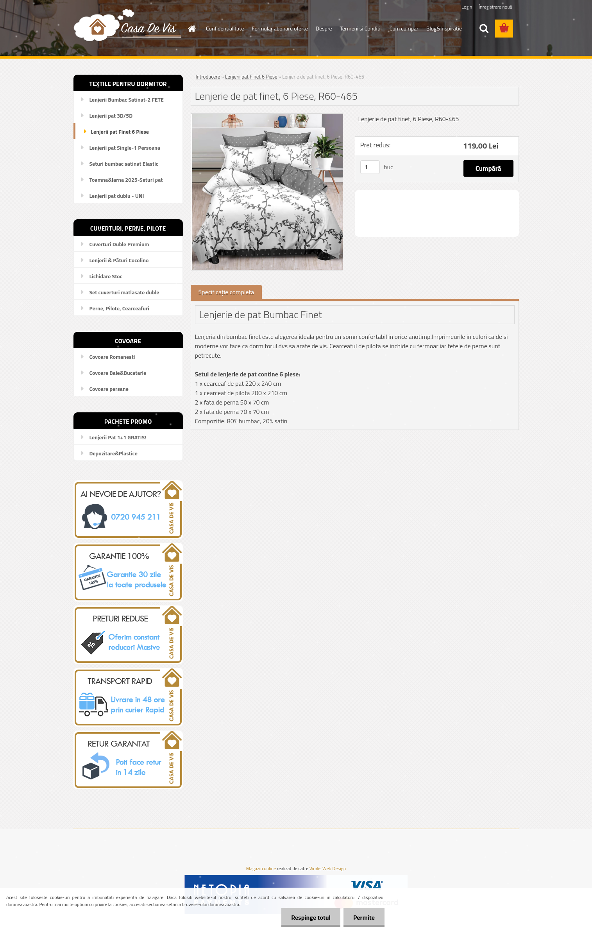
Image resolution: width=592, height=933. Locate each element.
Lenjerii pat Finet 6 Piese (251, 77)
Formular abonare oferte (280, 28)
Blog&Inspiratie (444, 28)
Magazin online (261, 868)
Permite (364, 917)
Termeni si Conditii (361, 28)
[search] (484, 29)
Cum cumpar (404, 28)
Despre (324, 28)
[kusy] (370, 167)
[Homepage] (191, 29)
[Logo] (127, 24)
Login (466, 7)
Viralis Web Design (327, 868)
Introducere (208, 77)
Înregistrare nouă (495, 7)
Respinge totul (311, 917)
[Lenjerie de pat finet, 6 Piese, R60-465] (267, 117)
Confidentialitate (225, 28)
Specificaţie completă (226, 292)
